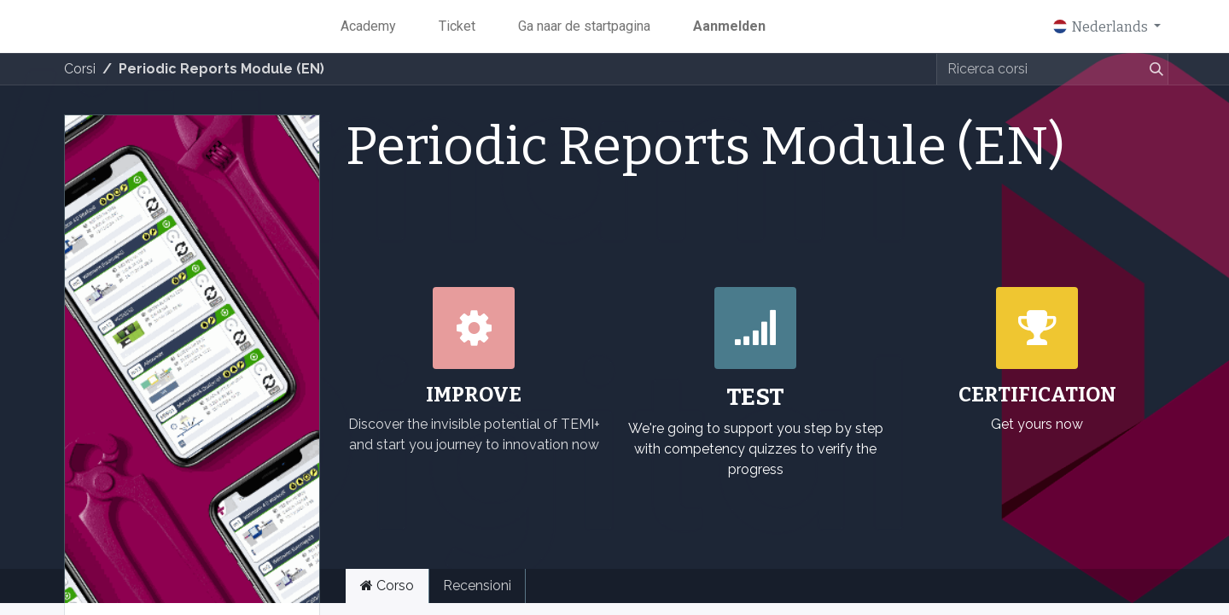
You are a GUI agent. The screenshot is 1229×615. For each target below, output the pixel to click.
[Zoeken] (1153, 69)
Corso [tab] (387, 585)
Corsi (80, 69)
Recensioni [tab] (477, 585)
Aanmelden (729, 26)
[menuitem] (368, 26)
